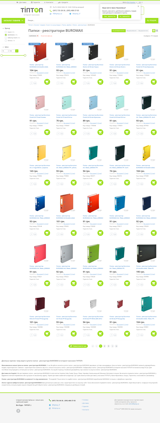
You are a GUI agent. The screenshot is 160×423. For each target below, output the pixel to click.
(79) (12, 35)
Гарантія (85, 406)
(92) (14, 38)
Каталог (12, 20)
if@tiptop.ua (56, 408)
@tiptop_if (76, 13)
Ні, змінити (125, 16)
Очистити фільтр (46, 36)
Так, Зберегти (109, 16)
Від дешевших (131, 31)
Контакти (86, 410)
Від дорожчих (143, 31)
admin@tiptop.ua (134, 404)
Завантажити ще (79, 346)
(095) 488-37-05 (70, 401)
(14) (11, 41)
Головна (85, 400)
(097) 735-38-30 (57, 401)
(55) (11, 32)
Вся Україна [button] (131, 2)
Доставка (86, 403)
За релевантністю (119, 31)
